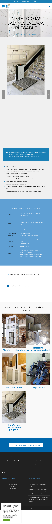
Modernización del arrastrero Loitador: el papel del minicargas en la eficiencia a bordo (38, 484)
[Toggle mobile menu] (49, 6)
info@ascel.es (34, 1)
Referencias (13, 488)
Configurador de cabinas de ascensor (39, 467)
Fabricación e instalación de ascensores (39, 461)
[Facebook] (2, 472)
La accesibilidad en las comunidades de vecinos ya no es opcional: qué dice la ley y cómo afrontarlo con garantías (39, 491)
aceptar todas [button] (6, 519)
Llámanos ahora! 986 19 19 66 (21, 1)
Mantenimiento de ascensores (39, 463)
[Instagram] (4, 472)
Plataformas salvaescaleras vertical (38, 349)
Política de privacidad (13, 482)
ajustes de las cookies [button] (8, 517)
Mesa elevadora (14, 387)
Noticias (39, 469)
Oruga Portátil (38, 387)
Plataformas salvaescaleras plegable (13, 427)
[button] (33, 94)
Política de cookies (13, 484)
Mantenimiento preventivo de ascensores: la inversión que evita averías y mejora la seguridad (38, 499)
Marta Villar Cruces (44, 508)
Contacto (13, 486)
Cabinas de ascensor (39, 465)
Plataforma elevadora (14, 350)
